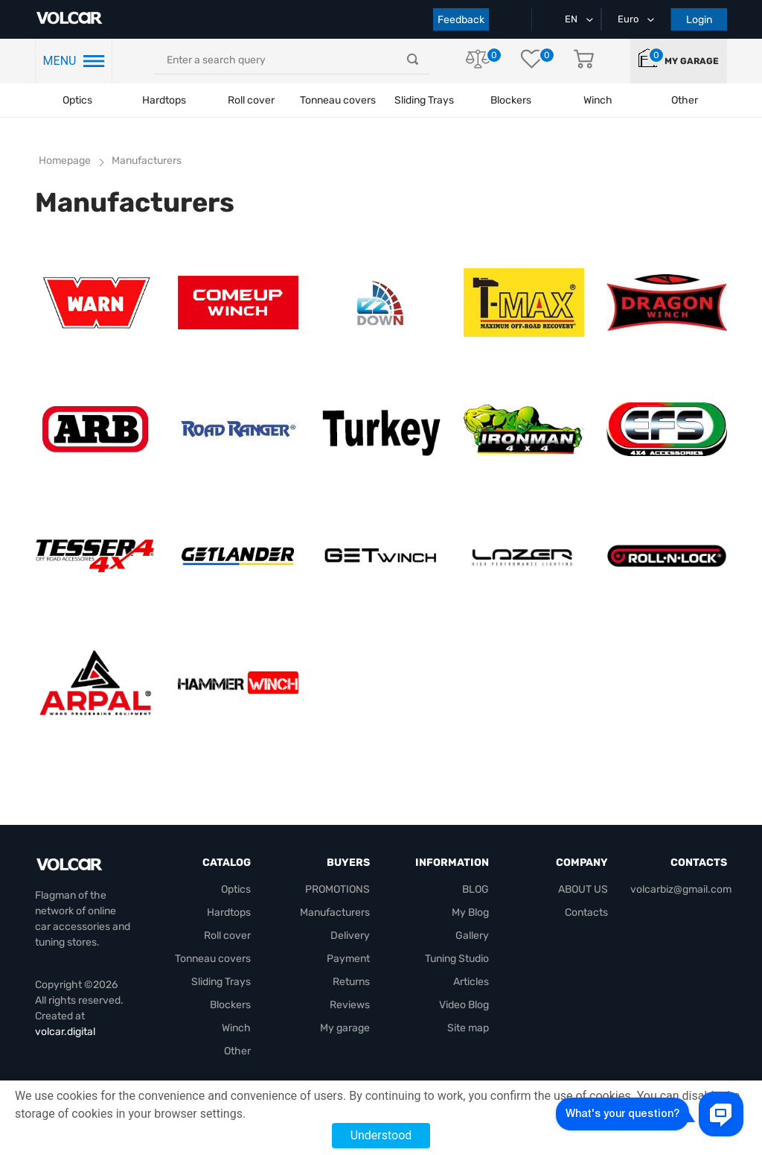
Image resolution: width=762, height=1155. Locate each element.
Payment (348, 958)
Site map (468, 1028)
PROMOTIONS (337, 889)
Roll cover (251, 100)
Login (699, 19)
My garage (692, 61)
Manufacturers (335, 912)
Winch (236, 1028)
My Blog (470, 912)
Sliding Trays (424, 100)
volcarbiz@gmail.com (680, 889)
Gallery (472, 935)
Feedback (461, 19)
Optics (77, 100)
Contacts (586, 912)
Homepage (65, 160)
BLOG (475, 889)
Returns (351, 981)
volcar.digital (65, 1031)
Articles (471, 981)
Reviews (350, 1005)
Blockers (230, 1005)
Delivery (350, 935)
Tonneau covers (338, 100)
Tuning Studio (457, 958)
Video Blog (464, 1005)
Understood (381, 1135)
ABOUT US (583, 889)
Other (237, 1051)
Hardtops (164, 100)
